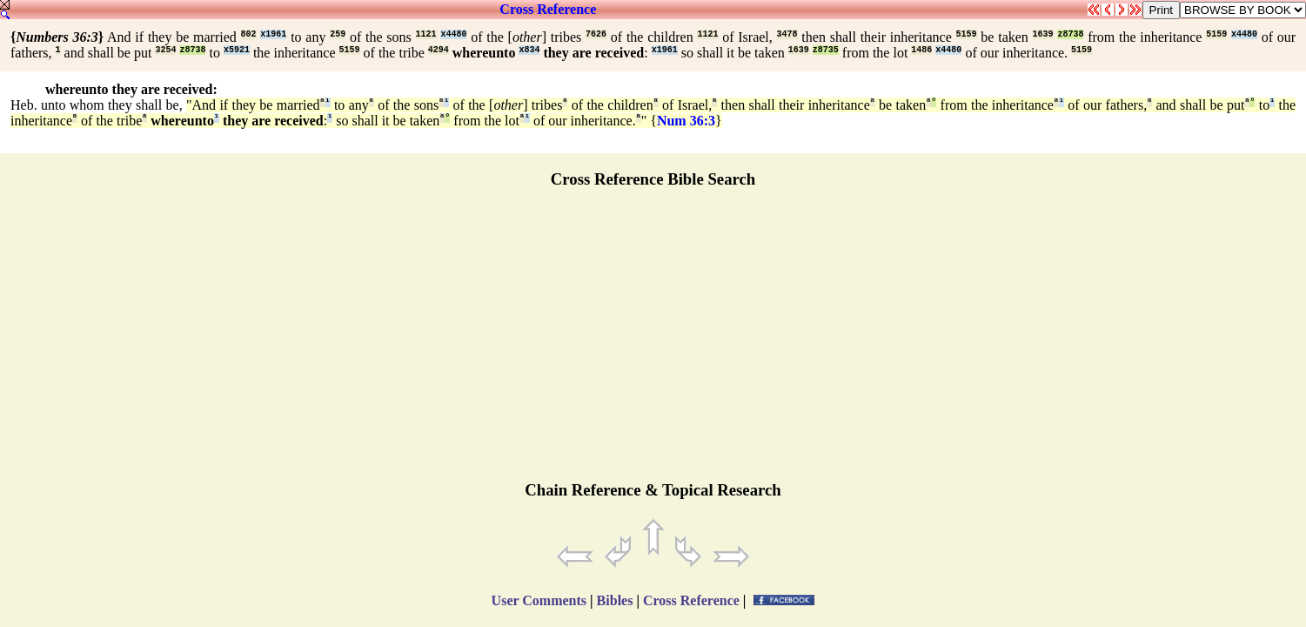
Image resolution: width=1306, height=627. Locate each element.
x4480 (453, 34)
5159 (966, 34)
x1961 (273, 34)
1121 (426, 34)
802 (249, 34)
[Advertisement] (653, 342)
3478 (787, 34)
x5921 (237, 50)
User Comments (539, 600)
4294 (438, 50)
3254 (165, 50)
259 (337, 34)
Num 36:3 (686, 120)
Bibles (615, 600)
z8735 (826, 50)
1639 (1043, 34)
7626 (596, 34)
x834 (529, 50)
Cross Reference (547, 9)
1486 (921, 50)
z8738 (1070, 34)
